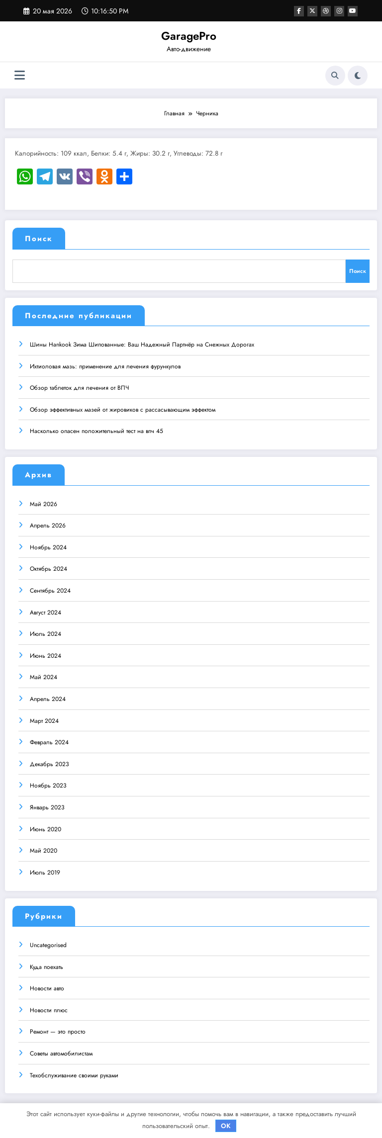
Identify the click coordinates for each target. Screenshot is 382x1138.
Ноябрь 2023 (48, 782)
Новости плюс (49, 1006)
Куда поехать (46, 963)
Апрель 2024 (48, 695)
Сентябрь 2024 (50, 587)
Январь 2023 (47, 803)
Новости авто (47, 984)
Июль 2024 (45, 630)
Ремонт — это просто (58, 1028)
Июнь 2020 (45, 825)
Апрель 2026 (48, 522)
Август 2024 (45, 609)
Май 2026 (43, 500)
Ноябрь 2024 (48, 543)
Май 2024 (43, 673)
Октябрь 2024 (48, 565)
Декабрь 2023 (49, 760)
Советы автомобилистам (61, 1050)
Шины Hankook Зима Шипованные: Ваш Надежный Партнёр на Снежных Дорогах (142, 341)
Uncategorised (48, 941)
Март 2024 (44, 716)
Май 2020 (43, 847)
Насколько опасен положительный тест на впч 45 (96, 427)
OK (226, 1126)
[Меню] (19, 75)
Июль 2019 (45, 869)
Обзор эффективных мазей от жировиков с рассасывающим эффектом (122, 406)
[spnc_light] (358, 76)
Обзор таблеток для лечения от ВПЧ (79, 384)
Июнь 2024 (45, 652)
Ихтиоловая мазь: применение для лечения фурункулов (105, 362)
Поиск (39, 238)
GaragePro (188, 36)
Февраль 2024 (49, 738)
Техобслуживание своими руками (74, 1071)
